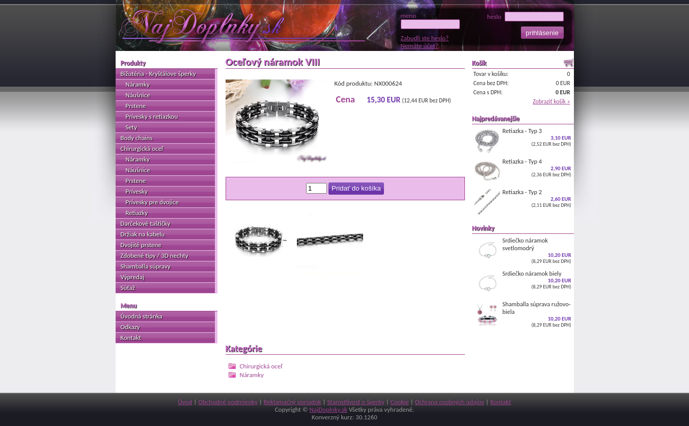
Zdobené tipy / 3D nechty (154, 255)
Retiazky (137, 213)
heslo (525, 16)
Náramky (252, 375)
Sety (131, 127)
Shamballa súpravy (146, 266)
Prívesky (137, 191)
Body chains (137, 138)
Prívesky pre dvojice (152, 202)
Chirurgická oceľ (261, 366)
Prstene (136, 106)
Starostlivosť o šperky (355, 402)
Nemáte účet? (419, 45)
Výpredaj (133, 277)
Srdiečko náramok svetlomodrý (523, 250)
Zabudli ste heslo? (425, 38)
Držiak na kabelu (143, 234)
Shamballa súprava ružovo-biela (523, 314)
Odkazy (130, 327)
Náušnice (138, 95)
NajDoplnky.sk (328, 409)
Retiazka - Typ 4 (523, 170)
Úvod (185, 402)
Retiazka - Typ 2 (523, 201)
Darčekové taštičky (146, 223)
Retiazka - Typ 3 (523, 140)
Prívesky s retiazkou (152, 116)
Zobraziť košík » (551, 101)
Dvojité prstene (141, 245)
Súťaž (128, 287)
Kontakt (131, 337)
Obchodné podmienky (228, 402)
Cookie (400, 402)
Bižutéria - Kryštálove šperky (158, 73)
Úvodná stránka (141, 316)
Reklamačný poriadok (292, 402)
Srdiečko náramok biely (523, 283)
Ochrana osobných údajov (449, 402)
